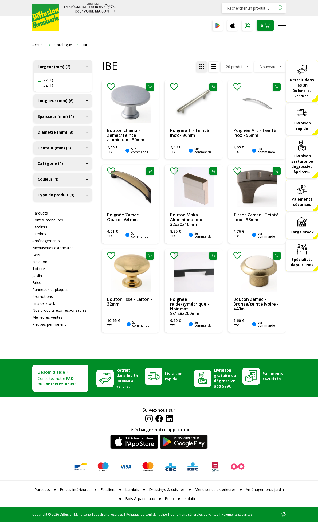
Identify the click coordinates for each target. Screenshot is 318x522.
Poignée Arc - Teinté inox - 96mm (254, 132)
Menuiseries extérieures (52, 247)
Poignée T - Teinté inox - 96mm (189, 132)
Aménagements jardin (265, 489)
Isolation (39, 261)
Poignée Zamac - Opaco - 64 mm (124, 217)
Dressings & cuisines (167, 489)
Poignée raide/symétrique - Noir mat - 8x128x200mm (189, 306)
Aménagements (46, 240)
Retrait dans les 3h (302, 87)
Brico (36, 282)
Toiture (38, 268)
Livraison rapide (302, 125)
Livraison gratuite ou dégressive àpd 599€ (302, 163)
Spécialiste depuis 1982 (302, 262)
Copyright (39, 514)
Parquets (40, 213)
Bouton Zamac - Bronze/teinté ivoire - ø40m (255, 303)
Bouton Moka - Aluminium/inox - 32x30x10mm (187, 219)
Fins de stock (43, 303)
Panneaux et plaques (50, 289)
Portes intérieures (47, 220)
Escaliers (39, 226)
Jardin (37, 275)
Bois (36, 254)
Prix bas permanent (49, 324)
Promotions (42, 296)
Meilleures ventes (47, 317)
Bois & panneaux (140, 498)
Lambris (39, 233)
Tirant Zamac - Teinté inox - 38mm (256, 217)
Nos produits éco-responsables (59, 310)
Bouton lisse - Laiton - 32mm (129, 301)
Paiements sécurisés (302, 202)
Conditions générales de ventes (194, 514)
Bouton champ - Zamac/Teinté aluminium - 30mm (125, 135)
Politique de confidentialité (146, 514)
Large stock (302, 232)
